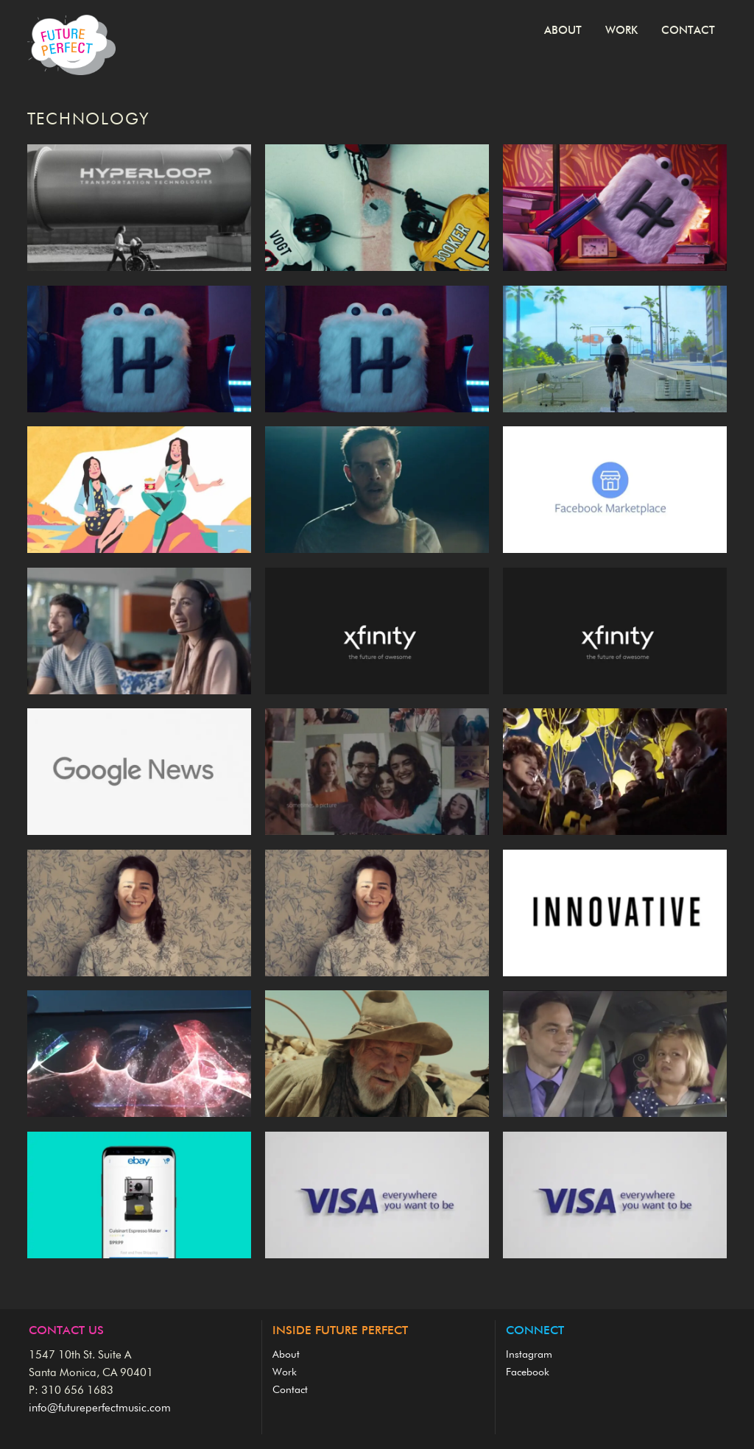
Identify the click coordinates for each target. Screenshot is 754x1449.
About (563, 30)
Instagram (529, 1355)
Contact (688, 30)
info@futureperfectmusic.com (100, 1408)
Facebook (527, 1372)
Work (621, 30)
